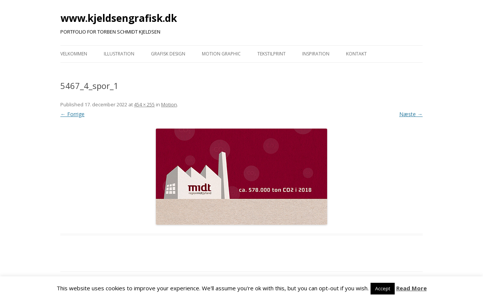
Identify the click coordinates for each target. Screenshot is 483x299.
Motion (169, 104)
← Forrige (72, 114)
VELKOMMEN (73, 54)
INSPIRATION (315, 54)
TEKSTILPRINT (271, 54)
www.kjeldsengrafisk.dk (118, 18)
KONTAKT (356, 54)
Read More (411, 288)
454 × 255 (144, 104)
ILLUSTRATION (119, 54)
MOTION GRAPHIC (221, 54)
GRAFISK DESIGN (168, 54)
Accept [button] (382, 288)
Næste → (411, 114)
